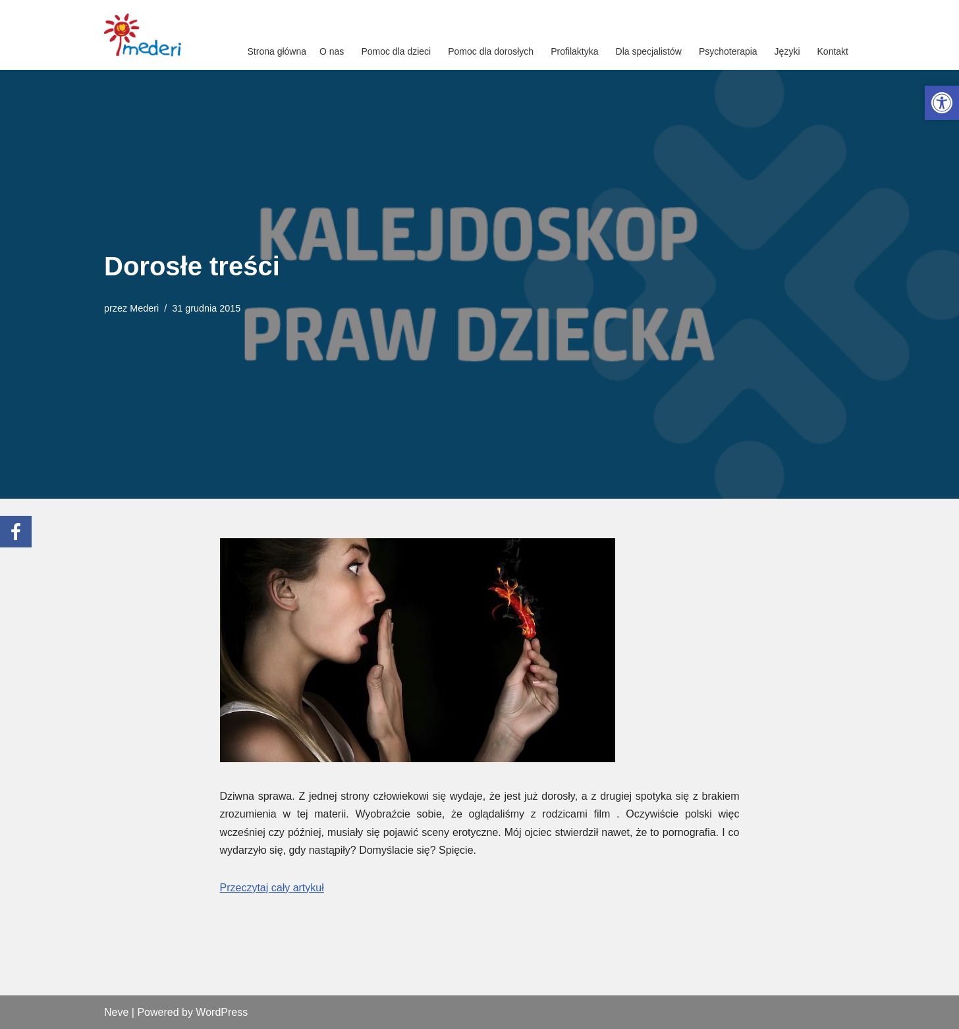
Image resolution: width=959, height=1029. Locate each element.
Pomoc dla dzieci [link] (396, 51)
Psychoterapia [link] (728, 51)
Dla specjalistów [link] (649, 51)
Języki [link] (787, 51)
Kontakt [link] (832, 51)
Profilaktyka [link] (574, 51)
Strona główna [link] (277, 51)
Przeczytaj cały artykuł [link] (272, 887)
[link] (942, 103)
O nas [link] (331, 51)
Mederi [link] (144, 308)
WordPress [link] (222, 1012)
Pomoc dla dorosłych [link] (491, 51)
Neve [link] (116, 1012)
